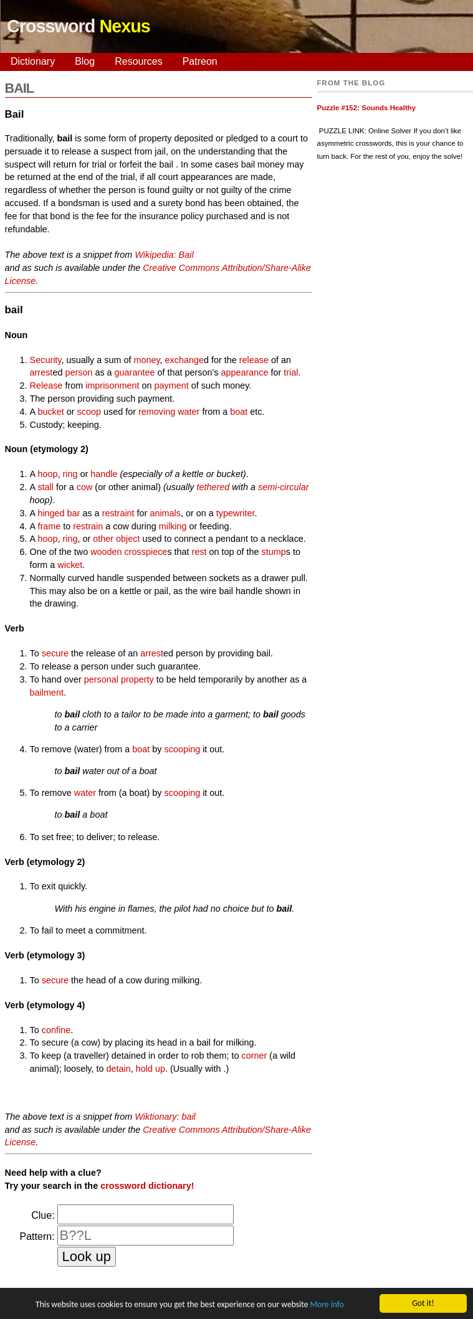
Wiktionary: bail (165, 1117)
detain (118, 1069)
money (146, 360)
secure (55, 653)
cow (85, 487)
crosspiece (146, 552)
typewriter (235, 513)
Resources (138, 61)
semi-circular (283, 487)
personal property (119, 679)
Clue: (42, 1215)
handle (103, 474)
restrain (88, 526)
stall (45, 487)
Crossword (78, 26)
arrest (41, 372)
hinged (50, 513)
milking (173, 526)
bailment (47, 692)
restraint (118, 513)
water (188, 412)
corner (254, 1056)
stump (274, 552)
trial (291, 372)
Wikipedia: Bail (164, 255)
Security (46, 360)
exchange (184, 360)
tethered (213, 487)
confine (56, 1030)
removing (156, 412)
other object (116, 539)
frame (48, 526)
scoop (89, 412)
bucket (50, 412)
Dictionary (33, 61)
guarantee (135, 372)
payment (172, 385)
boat (238, 412)
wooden (106, 552)
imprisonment (112, 385)
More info (326, 1305)
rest (199, 552)
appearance (244, 372)
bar (73, 513)
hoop (47, 474)
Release (46, 385)
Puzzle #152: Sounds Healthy (366, 107)
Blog (85, 61)
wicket (69, 565)
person (78, 372)
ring (69, 474)
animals (165, 513)
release (254, 360)
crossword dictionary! (147, 1186)
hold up (150, 1069)
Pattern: (37, 1236)
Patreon (200, 61)
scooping (183, 749)
